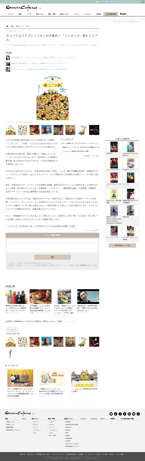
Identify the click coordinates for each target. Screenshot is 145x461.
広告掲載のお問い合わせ (43, 454)
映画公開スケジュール (13, 430)
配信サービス (64, 14)
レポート (35, 424)
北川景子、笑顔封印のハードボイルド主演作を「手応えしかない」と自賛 (40, 321)
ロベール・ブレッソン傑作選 (130, 238)
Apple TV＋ (69, 427)
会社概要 (80, 454)
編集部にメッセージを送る (92, 155)
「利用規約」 (83, 265)
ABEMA (68, 422)
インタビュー (37, 430)
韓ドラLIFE (52, 435)
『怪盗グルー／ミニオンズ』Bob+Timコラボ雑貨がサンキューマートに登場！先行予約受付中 (92, 147)
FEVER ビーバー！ (129, 170)
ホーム (10, 14)
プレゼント (88, 14)
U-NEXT (68, 441)
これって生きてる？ (113, 170)
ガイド (103, 419)
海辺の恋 (126, 217)
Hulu (67, 433)
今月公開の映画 (111, 14)
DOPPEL (109, 153)
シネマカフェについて (58, 454)
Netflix (67, 435)
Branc (123, 14)
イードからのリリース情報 (92, 454)
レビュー (77, 14)
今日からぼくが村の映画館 (113, 201)
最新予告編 (9, 427)
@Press (112, 454)
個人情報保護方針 (71, 454)
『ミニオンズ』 (12, 143)
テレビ (29, 14)
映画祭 (98, 14)
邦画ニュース (10, 422)
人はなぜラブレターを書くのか (130, 154)
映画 (19, 14)
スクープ (35, 422)
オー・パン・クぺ (112, 237)
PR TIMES (105, 454)
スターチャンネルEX (72, 443)
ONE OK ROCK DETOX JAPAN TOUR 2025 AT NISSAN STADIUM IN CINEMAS (114, 220)
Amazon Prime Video (72, 424)
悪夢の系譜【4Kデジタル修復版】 (130, 201)
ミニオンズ (68, 139)
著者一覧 (22, 454)
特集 (132, 419)
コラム (35, 433)
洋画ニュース (10, 424)
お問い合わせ (30, 454)
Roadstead (69, 438)
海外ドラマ (40, 14)
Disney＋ (68, 430)
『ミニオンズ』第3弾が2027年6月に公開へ (75, 151)
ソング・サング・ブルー (113, 185)
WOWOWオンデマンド (73, 446)
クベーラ (126, 184)
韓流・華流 (52, 14)
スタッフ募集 (119, 454)
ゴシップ (35, 427)
